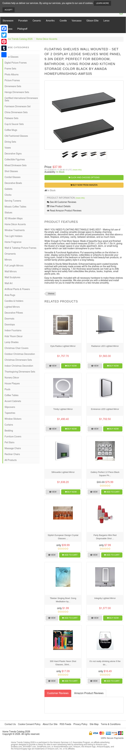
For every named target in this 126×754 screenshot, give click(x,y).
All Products (11, 460)
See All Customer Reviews (61, 202)
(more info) (77, 170)
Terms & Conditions (110, 724)
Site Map (94, 724)
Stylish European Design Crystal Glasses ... (63, 537)
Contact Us (10, 724)
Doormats (9, 319)
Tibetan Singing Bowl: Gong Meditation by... (63, 600)
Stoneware (8, 21)
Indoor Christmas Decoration (19, 366)
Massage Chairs (13, 448)
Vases (8, 148)
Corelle (63, 21)
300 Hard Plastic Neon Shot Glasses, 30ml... (63, 663)
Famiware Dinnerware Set (18, 106)
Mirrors (8, 260)
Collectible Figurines (15, 159)
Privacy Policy (80, 724)
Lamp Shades (12, 342)
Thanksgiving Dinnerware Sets (20, 372)
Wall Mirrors (11, 271)
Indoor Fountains (13, 330)
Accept (8, 10)
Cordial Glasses (13, 177)
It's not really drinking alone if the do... (105, 663)
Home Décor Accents (46, 39)
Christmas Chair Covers (16, 348)
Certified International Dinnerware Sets (21, 99)
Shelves (51, 294)
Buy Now (71, 366)
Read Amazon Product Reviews (64, 210)
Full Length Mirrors (14, 266)
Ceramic (37, 21)
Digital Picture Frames (16, 63)
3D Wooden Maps (14, 218)
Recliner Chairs (12, 454)
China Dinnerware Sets (16, 112)
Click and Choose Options (83, 177)
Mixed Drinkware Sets (16, 165)
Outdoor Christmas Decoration (20, 354)
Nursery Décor (12, 378)
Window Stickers (13, 419)
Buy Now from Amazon (84, 185)
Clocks (8, 195)
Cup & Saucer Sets (14, 124)
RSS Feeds (65, 724)
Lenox (106, 21)
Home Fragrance (13, 242)
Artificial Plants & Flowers (17, 289)
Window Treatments (15, 230)
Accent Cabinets (13, 401)
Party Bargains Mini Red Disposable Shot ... (105, 537)
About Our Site (50, 724)
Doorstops (10, 325)
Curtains (9, 425)
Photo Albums (12, 75)
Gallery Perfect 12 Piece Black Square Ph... (105, 474)
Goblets (8, 189)
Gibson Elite (92, 21)
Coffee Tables (11, 395)
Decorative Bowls (13, 183)
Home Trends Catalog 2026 (18, 39)
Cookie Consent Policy (29, 724)
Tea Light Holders (13, 236)
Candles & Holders (14, 301)
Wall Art (8, 283)
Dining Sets (10, 142)
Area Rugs (10, 295)
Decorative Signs (13, 154)
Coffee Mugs (11, 130)
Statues (8, 213)
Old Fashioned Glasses (16, 136)
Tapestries (10, 413)
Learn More (102, 3)
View (52, 366)
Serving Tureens (13, 201)
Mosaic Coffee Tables (15, 207)
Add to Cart (111, 492)
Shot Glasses (11, 171)
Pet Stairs (9, 442)
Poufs (7, 389)
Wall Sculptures (12, 277)
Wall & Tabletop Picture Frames (20, 248)
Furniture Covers (13, 437)
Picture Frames (12, 80)
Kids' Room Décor (14, 336)
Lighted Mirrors (12, 307)
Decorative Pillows (14, 313)
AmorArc (50, 21)
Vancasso (77, 21)
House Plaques (12, 383)
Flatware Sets (11, 118)
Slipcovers (10, 407)
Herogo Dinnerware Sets (17, 92)
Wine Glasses (11, 57)
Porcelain (23, 21)
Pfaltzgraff (22, 29)
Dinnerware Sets (13, 86)
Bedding (9, 431)
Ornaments (10, 254)
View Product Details (59, 206)
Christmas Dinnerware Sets (18, 360)
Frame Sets (10, 69)
